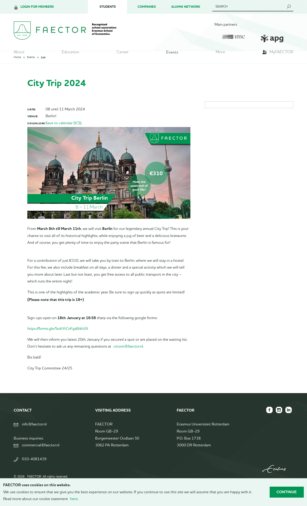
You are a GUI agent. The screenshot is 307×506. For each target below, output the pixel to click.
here (74, 499)
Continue (286, 492)
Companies (147, 7)
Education (70, 53)
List (43, 67)
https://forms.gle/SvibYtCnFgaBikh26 (57, 339)
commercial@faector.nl (40, 456)
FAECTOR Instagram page (277, 420)
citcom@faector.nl (128, 357)
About (19, 53)
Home (17, 67)
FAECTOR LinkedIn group (288, 420)
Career (123, 53)
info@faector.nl (34, 435)
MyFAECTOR (281, 53)
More (220, 53)
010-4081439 (34, 470)
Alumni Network (185, 7)
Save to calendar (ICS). (64, 134)
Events (172, 53)
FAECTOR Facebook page (266, 420)
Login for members (37, 7)
